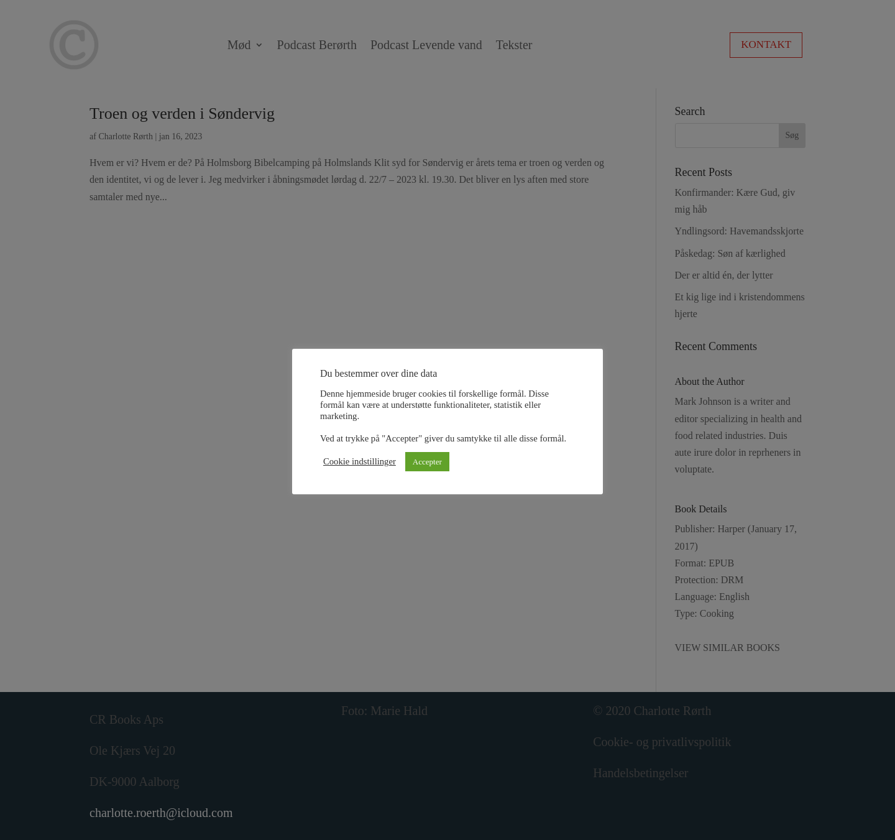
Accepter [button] (427, 461)
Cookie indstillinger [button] (359, 461)
